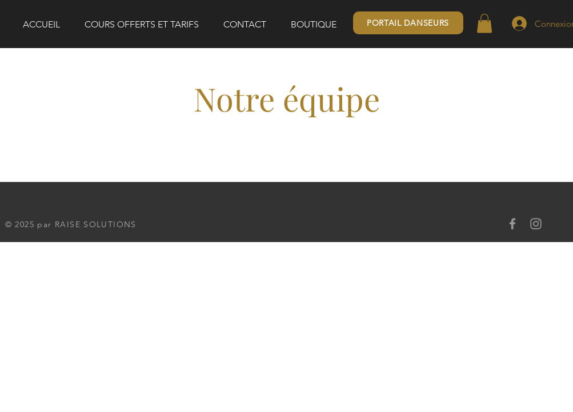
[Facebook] (512, 223)
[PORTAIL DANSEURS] (408, 22)
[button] (484, 23)
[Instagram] (535, 223)
